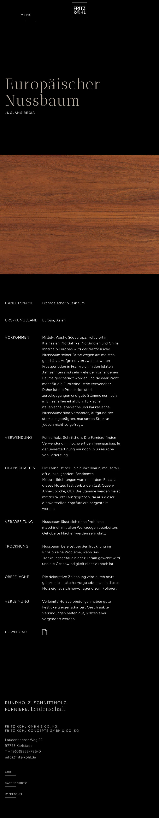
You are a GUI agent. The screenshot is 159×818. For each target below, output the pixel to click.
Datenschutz (16, 787)
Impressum (13, 798)
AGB (8, 776)
